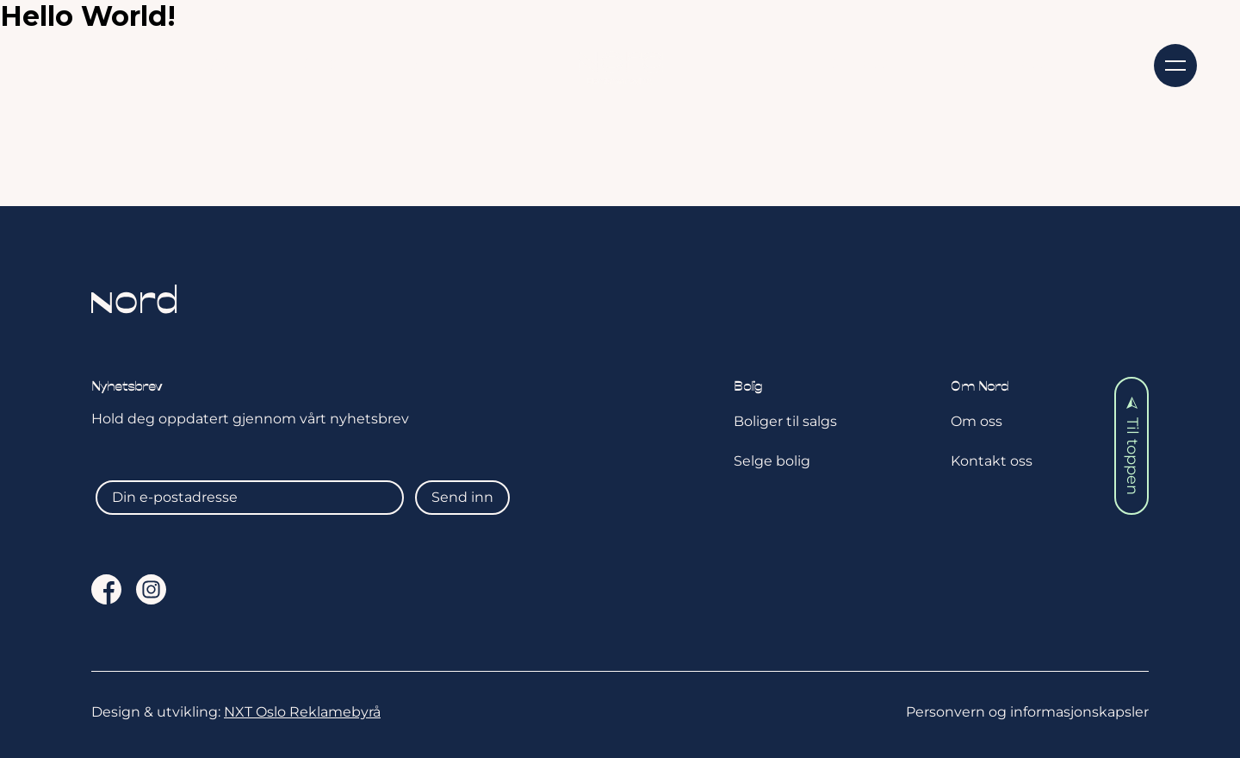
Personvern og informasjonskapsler (1027, 712)
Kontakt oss (997, 63)
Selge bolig (772, 461)
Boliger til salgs (785, 421)
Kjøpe (218, 63)
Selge (327, 63)
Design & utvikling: (236, 712)
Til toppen (1132, 446)
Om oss (857, 63)
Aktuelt (442, 63)
